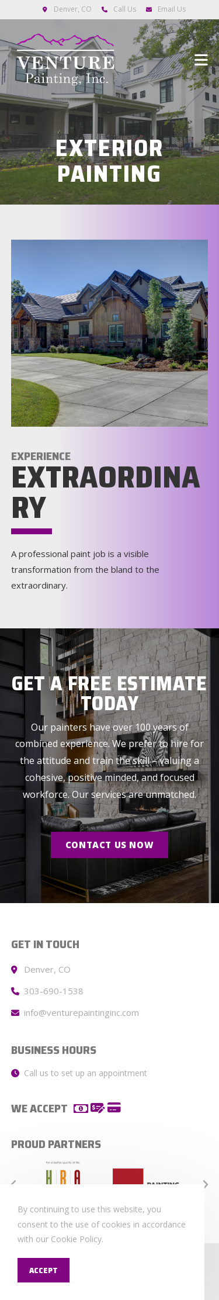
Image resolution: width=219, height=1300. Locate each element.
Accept (43, 1270)
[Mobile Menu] (201, 60)
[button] (109, 845)
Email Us (172, 9)
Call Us (124, 9)
